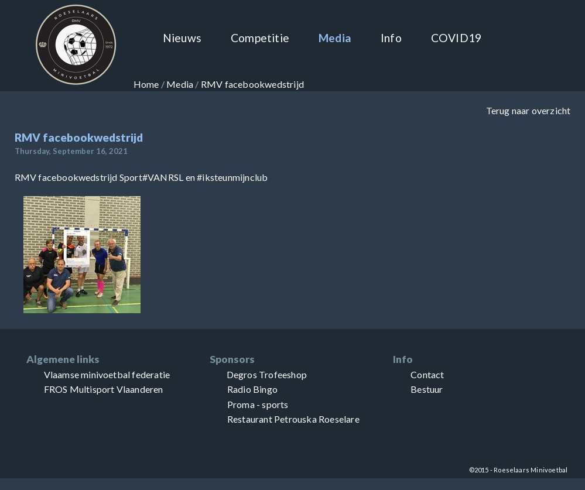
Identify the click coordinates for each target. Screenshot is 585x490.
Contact (427, 374)
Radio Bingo (252, 389)
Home (146, 84)
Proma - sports (258, 404)
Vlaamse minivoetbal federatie (107, 374)
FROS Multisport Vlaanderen (103, 389)
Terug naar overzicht (528, 110)
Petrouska (295, 418)
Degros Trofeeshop (267, 374)
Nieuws (182, 37)
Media (335, 37)
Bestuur (426, 389)
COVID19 (456, 37)
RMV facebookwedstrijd (252, 84)
